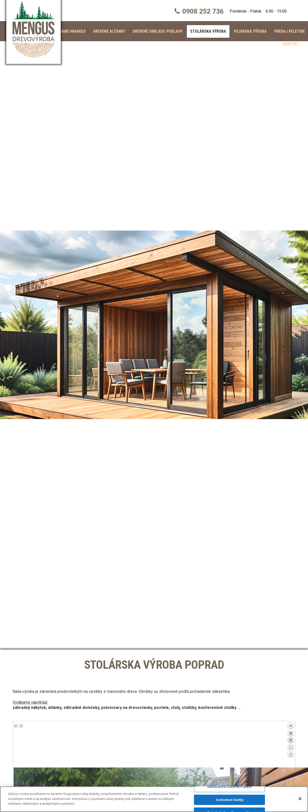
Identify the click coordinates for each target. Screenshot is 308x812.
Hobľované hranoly (66, 31)
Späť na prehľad (290, 745)
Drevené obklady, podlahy (158, 31)
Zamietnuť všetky (230, 800)
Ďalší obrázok (21, 725)
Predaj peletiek (289, 31)
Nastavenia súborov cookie (229, 787)
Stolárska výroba (208, 31)
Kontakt (291, 43)
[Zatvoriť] (299, 798)
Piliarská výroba (250, 31)
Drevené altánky (109, 31)
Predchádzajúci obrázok (16, 725)
